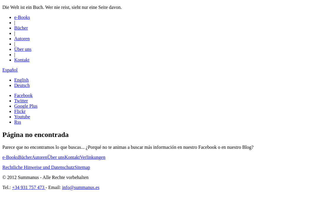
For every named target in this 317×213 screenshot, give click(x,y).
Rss (17, 122)
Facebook (23, 95)
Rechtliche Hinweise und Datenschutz (38, 167)
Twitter (21, 100)
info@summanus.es (80, 187)
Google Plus (26, 106)
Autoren (22, 38)
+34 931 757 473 (29, 187)
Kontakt (22, 59)
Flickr (19, 111)
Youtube (22, 116)
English (21, 80)
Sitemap (82, 167)
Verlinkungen (92, 157)
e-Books (22, 17)
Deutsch (22, 85)
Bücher (21, 27)
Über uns (22, 49)
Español (10, 69)
